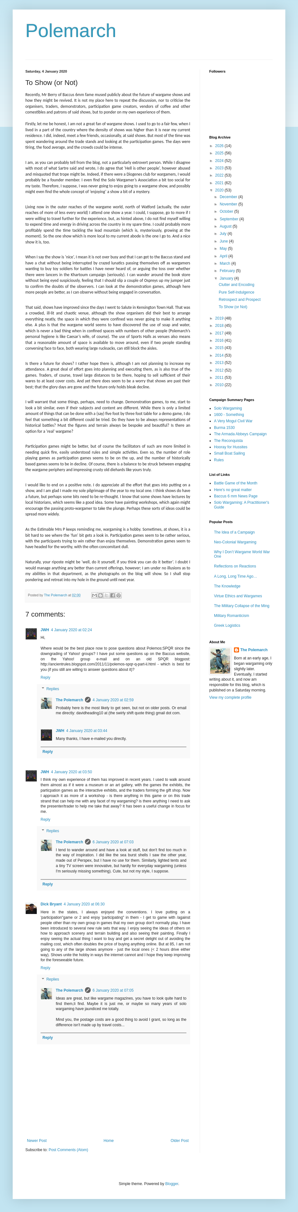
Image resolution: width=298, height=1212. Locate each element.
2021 (220, 183)
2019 (220, 318)
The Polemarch (69, 700)
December (229, 197)
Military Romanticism (231, 615)
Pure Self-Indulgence (236, 292)
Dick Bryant (51, 904)
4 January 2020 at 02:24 (71, 630)
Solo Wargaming (228, 408)
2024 (220, 161)
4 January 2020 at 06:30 (84, 904)
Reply (45, 677)
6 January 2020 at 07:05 (113, 990)
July (224, 233)
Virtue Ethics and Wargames (238, 596)
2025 (220, 153)
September (229, 219)
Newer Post (37, 1140)
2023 (220, 168)
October (227, 211)
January (227, 278)
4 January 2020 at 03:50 (71, 772)
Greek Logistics (227, 625)
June (224, 241)
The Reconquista (228, 440)
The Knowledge (227, 586)
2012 (220, 370)
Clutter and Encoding (236, 284)
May (224, 248)
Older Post (180, 1140)
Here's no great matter (233, 490)
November (229, 204)
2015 (220, 348)
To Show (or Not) (233, 307)
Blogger (171, 1184)
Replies (52, 689)
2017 (220, 333)
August (226, 226)
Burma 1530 (224, 427)
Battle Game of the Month (235, 483)
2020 (220, 190)
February (228, 271)
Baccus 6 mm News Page (235, 496)
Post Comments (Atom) (68, 1150)
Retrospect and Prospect (240, 299)
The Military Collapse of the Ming (241, 606)
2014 (220, 355)
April (224, 256)
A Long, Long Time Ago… (235, 576)
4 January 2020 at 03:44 (86, 731)
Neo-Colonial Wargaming (235, 542)
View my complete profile (230, 697)
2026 (220, 146)
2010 (220, 385)
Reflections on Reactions (235, 566)
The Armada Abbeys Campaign (240, 434)
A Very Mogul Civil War (233, 421)
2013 (220, 362)
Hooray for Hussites (230, 447)
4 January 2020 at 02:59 (113, 700)
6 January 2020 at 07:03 (113, 842)
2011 (220, 377)
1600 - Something (229, 414)
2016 (220, 340)
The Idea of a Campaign (234, 532)
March (225, 263)
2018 (220, 325)
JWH (45, 630)
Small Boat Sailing (229, 453)
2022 (220, 175)
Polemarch (70, 30)
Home (109, 1140)
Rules (219, 460)
